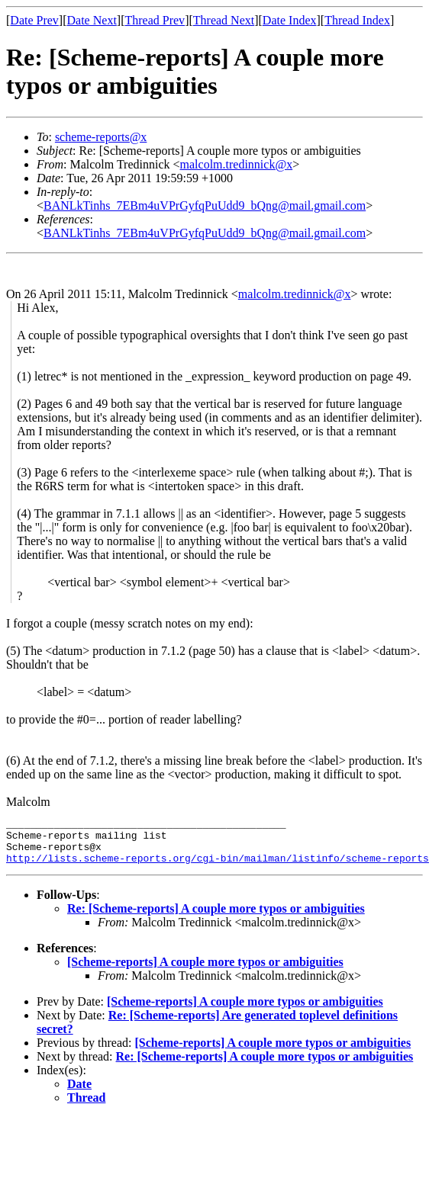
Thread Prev (154, 20)
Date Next (92, 20)
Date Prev (34, 20)
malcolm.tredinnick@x (236, 164)
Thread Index (357, 20)
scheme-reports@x (101, 136)
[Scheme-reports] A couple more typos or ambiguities (205, 970)
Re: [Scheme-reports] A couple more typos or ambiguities (216, 917)
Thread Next (223, 20)
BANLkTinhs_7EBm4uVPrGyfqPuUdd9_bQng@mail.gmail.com (205, 205)
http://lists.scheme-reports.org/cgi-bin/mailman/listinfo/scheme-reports (217, 867)
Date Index (290, 20)
